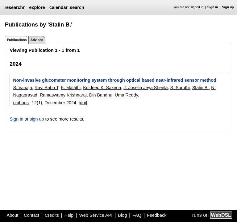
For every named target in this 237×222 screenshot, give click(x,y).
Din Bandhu (100, 94)
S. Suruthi (180, 87)
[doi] (83, 102)
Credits (52, 215)
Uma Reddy (126, 94)
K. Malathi (71, 87)
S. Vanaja (22, 87)
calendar (58, 7)
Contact (31, 215)
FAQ (136, 215)
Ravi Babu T (46, 87)
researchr (14, 7)
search (77, 7)
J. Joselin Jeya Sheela (145, 87)
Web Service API (95, 215)
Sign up (228, 7)
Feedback (156, 215)
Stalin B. (200, 87)
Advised (36, 40)
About (13, 215)
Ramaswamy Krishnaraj (63, 94)
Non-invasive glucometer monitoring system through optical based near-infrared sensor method (114, 80)
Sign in (212, 7)
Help (69, 215)
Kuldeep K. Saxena (102, 87)
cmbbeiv (21, 102)
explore (37, 7)
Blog (122, 215)
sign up (37, 119)
